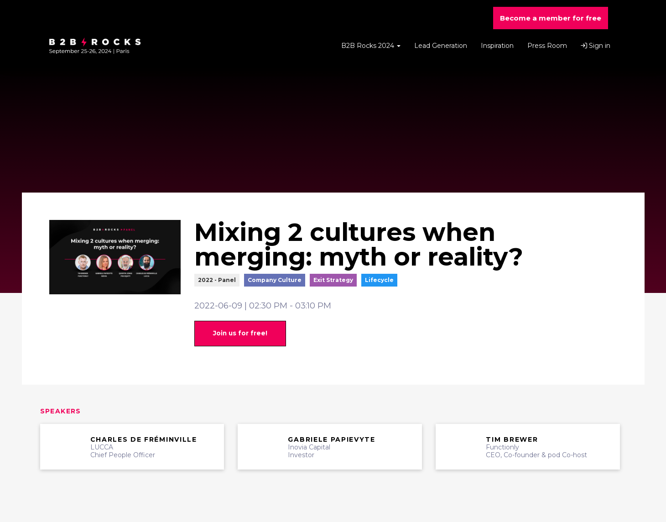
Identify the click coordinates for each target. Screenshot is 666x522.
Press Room (547, 46)
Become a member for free (550, 18)
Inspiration (497, 46)
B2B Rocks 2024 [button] (371, 46)
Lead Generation (440, 46)
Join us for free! (240, 333)
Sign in (595, 46)
